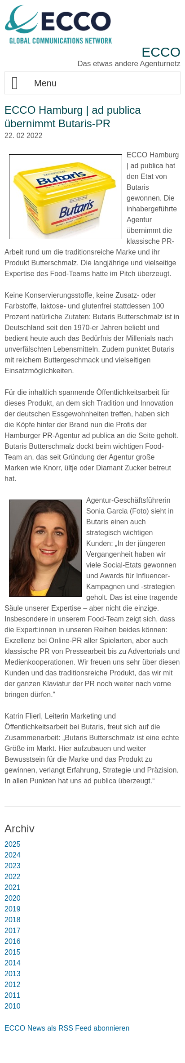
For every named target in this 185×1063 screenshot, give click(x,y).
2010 (12, 1006)
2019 (12, 909)
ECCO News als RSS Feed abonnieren (66, 1028)
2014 (12, 963)
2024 (12, 855)
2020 (12, 898)
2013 (12, 974)
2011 (12, 995)
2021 (12, 887)
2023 (12, 866)
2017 (12, 930)
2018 (12, 920)
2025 (12, 844)
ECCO (161, 52)
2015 (12, 952)
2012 (12, 984)
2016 (12, 941)
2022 (12, 876)
